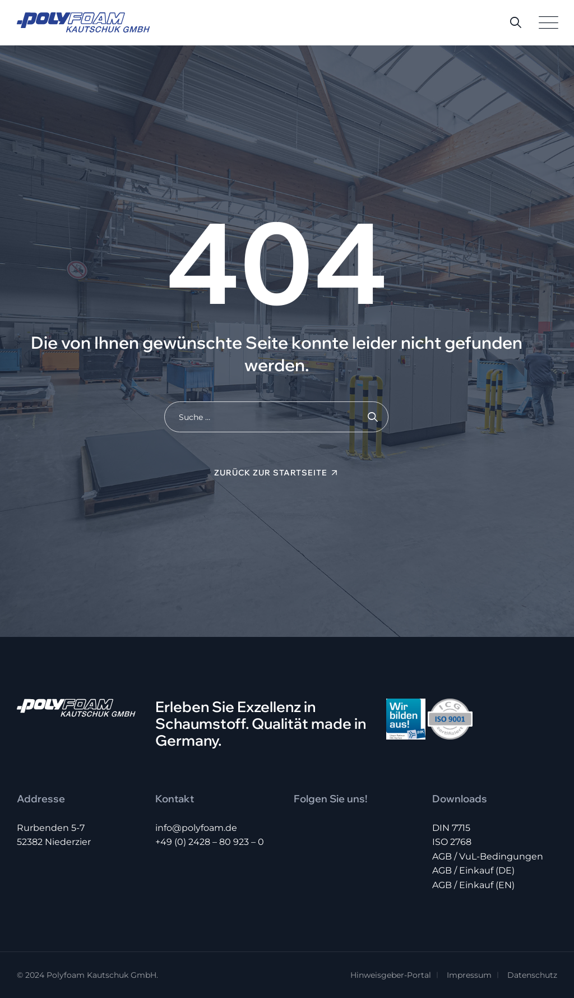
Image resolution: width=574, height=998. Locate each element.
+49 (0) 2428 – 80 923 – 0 (209, 842)
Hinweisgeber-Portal (390, 975)
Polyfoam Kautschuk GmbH (101, 975)
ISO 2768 (451, 842)
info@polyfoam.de (196, 828)
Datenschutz (532, 975)
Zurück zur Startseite (270, 473)
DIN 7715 (451, 828)
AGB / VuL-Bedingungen (487, 856)
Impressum (469, 975)
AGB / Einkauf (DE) (473, 870)
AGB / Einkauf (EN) (473, 885)
